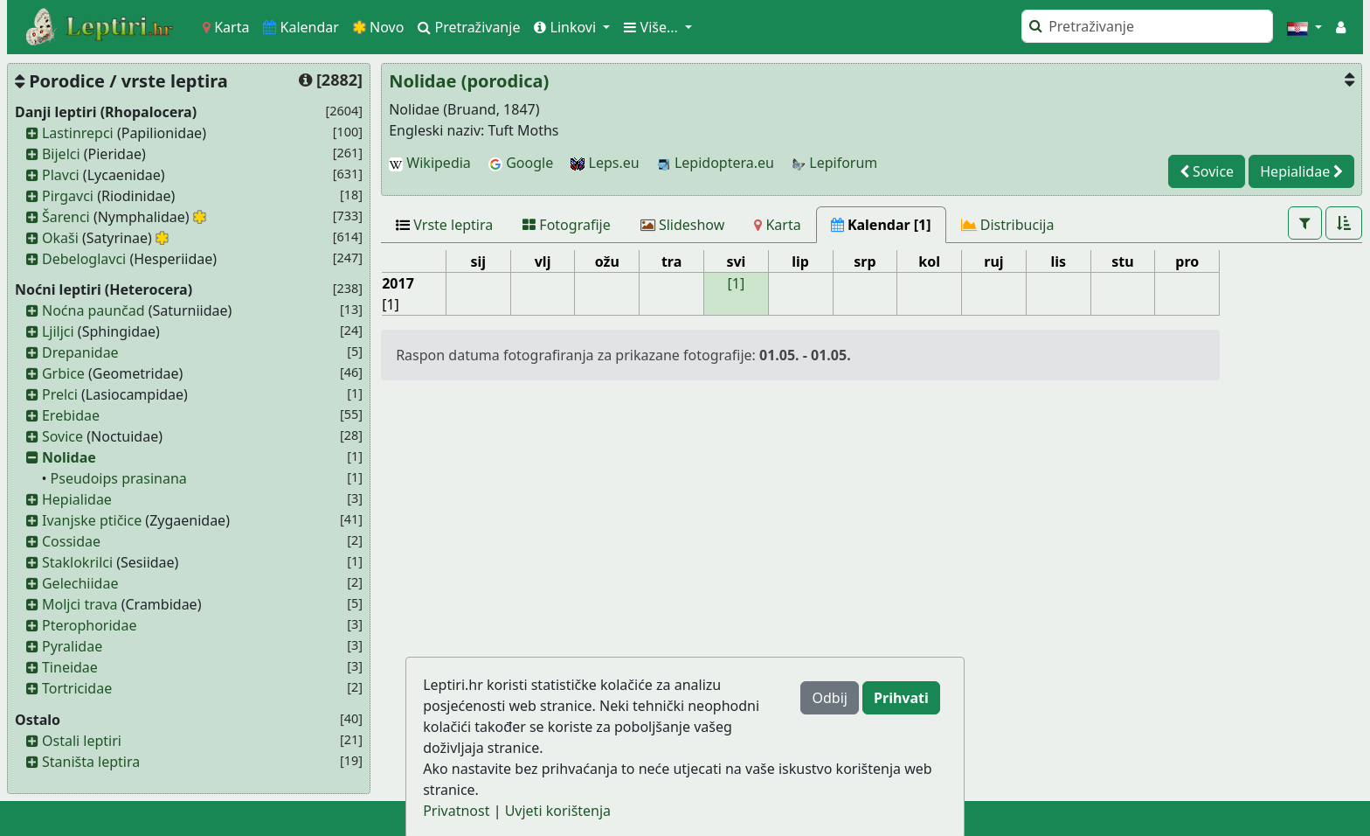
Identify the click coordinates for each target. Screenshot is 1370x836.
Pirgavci (67, 196)
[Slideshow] (683, 224)
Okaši (60, 237)
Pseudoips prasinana (119, 478)
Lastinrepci (78, 133)
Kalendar (301, 27)
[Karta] (777, 224)
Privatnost (456, 810)
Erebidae (71, 415)
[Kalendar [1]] (881, 224)
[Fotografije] (567, 224)
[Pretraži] (1147, 26)
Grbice (63, 373)
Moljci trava (80, 604)
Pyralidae (72, 646)
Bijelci (61, 154)
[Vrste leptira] (444, 224)
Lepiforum (834, 162)
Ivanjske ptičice (92, 520)
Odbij (829, 697)
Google (520, 162)
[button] (1304, 27)
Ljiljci (58, 331)
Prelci (60, 394)
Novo (379, 27)
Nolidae (69, 457)
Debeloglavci (84, 258)
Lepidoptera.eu (715, 162)
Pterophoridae (89, 625)
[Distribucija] (1007, 224)
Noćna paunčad (93, 310)
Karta (226, 27)
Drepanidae (80, 352)
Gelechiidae (80, 583)
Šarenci (66, 216)
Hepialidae (77, 499)
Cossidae (71, 541)
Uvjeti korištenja (558, 810)
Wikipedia (430, 162)
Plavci (61, 175)
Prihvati (901, 697)
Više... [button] (653, 27)
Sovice (62, 436)
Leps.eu (605, 162)
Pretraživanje (469, 27)
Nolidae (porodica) (469, 81)
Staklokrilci (77, 562)
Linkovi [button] (566, 27)
